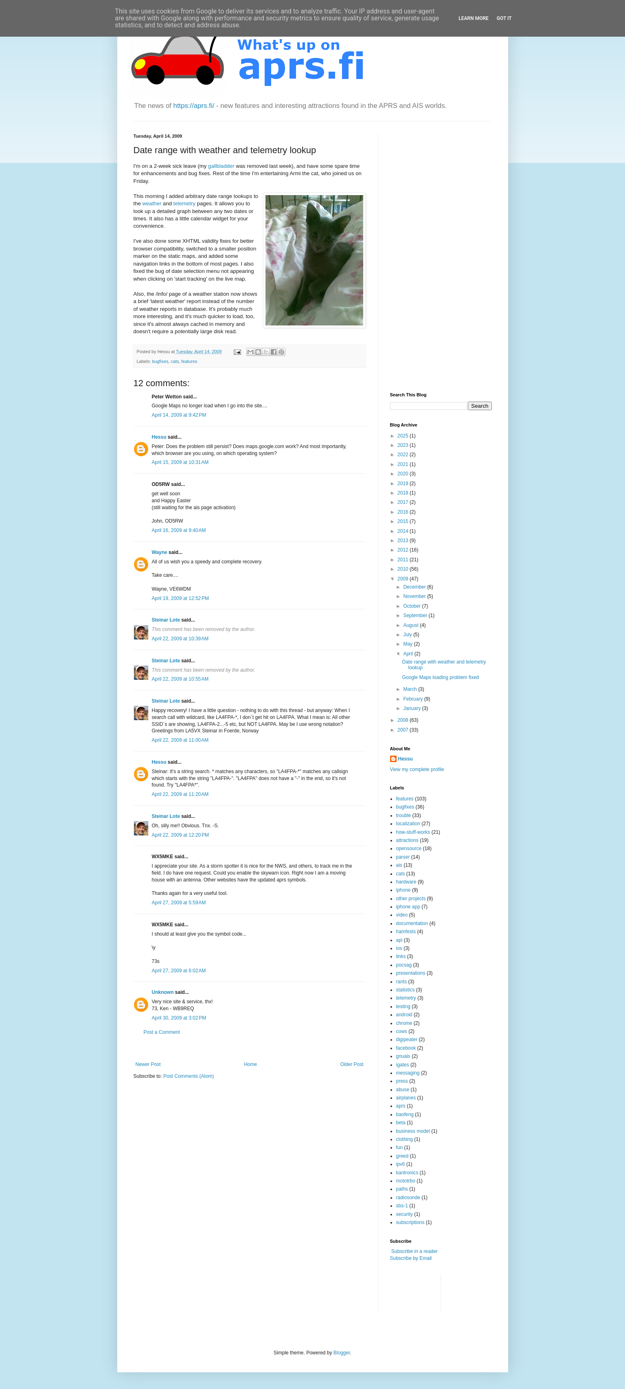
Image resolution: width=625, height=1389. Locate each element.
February (413, 699)
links (401, 956)
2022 (403, 454)
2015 (403, 521)
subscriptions (410, 1222)
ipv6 (400, 1164)
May (408, 644)
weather (152, 203)
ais (399, 865)
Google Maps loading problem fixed (440, 677)
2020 (403, 474)
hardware (406, 882)
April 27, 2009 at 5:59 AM (179, 902)
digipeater (407, 1039)
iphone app (408, 907)
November (415, 596)
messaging (408, 1073)
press (402, 1081)
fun (399, 1147)
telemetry (184, 203)
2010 (403, 569)
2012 (403, 550)
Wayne (159, 552)
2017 (403, 502)
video (402, 915)
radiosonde (408, 1197)
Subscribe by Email (411, 1258)
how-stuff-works (413, 832)
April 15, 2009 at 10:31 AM (180, 462)
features (189, 361)
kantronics (407, 1173)
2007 (403, 730)
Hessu (159, 437)
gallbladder (221, 166)
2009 (403, 579)
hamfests (406, 931)
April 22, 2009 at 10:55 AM (180, 679)
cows (401, 1031)
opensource (409, 848)
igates (402, 1065)
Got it (504, 18)
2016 (403, 512)
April (408, 654)
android (404, 1015)
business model (413, 1131)
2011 (403, 560)
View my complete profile (417, 769)
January (412, 708)
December (415, 587)
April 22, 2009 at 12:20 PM (180, 835)
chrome (404, 1023)
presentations (410, 973)
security (404, 1214)
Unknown (163, 992)
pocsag (404, 965)
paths (402, 1189)
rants (401, 982)
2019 (403, 483)
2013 (403, 540)
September (415, 615)
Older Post (352, 1064)
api (399, 940)
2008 (403, 720)
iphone (403, 890)
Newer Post (148, 1064)
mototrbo (405, 1181)
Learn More (473, 18)
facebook (406, 1048)
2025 (403, 436)
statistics (405, 990)
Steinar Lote (166, 620)
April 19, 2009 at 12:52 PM (180, 598)
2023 (403, 445)
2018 (403, 493)
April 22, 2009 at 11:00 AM (180, 740)
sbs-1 (402, 1206)
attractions (407, 840)
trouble (403, 815)
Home (250, 1064)
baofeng (405, 1114)
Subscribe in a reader (414, 1251)
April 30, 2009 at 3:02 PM (179, 1018)
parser (403, 857)
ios (399, 948)
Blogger (341, 1353)
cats (175, 361)
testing (403, 1006)
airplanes (406, 1098)
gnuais (403, 1056)
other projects (411, 898)
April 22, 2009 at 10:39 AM (180, 639)
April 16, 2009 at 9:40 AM (179, 530)
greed (402, 1156)
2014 (403, 531)
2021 (403, 464)
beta (401, 1122)
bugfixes (160, 361)
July (408, 634)
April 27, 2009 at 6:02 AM (179, 971)
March (410, 689)
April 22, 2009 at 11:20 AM (180, 794)
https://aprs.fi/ (194, 106)
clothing (404, 1139)
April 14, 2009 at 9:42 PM (179, 415)
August (411, 625)
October (412, 606)
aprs (401, 1106)
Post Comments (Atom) (188, 1076)
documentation (412, 923)
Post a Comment (162, 1032)
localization (408, 823)
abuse (403, 1089)
